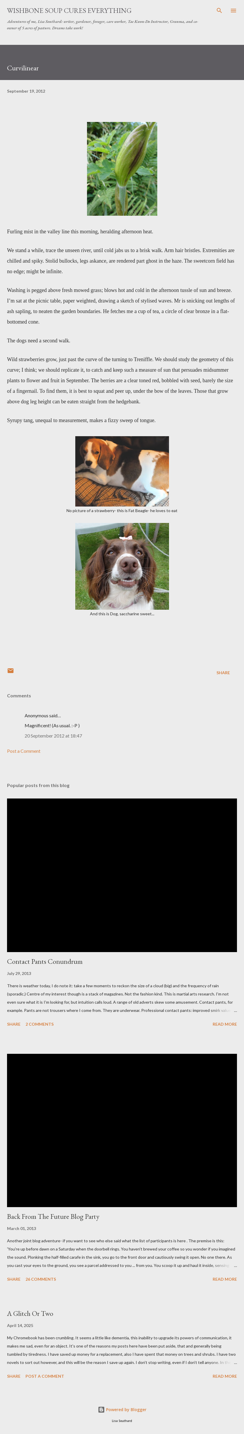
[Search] (219, 10)
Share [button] (223, 672)
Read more (225, 1024)
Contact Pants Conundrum (45, 961)
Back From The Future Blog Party (53, 1216)
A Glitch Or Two (30, 1313)
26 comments (40, 1279)
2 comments (39, 1024)
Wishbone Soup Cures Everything (69, 10)
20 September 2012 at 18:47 (53, 735)
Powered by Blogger (122, 1409)
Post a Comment (23, 751)
